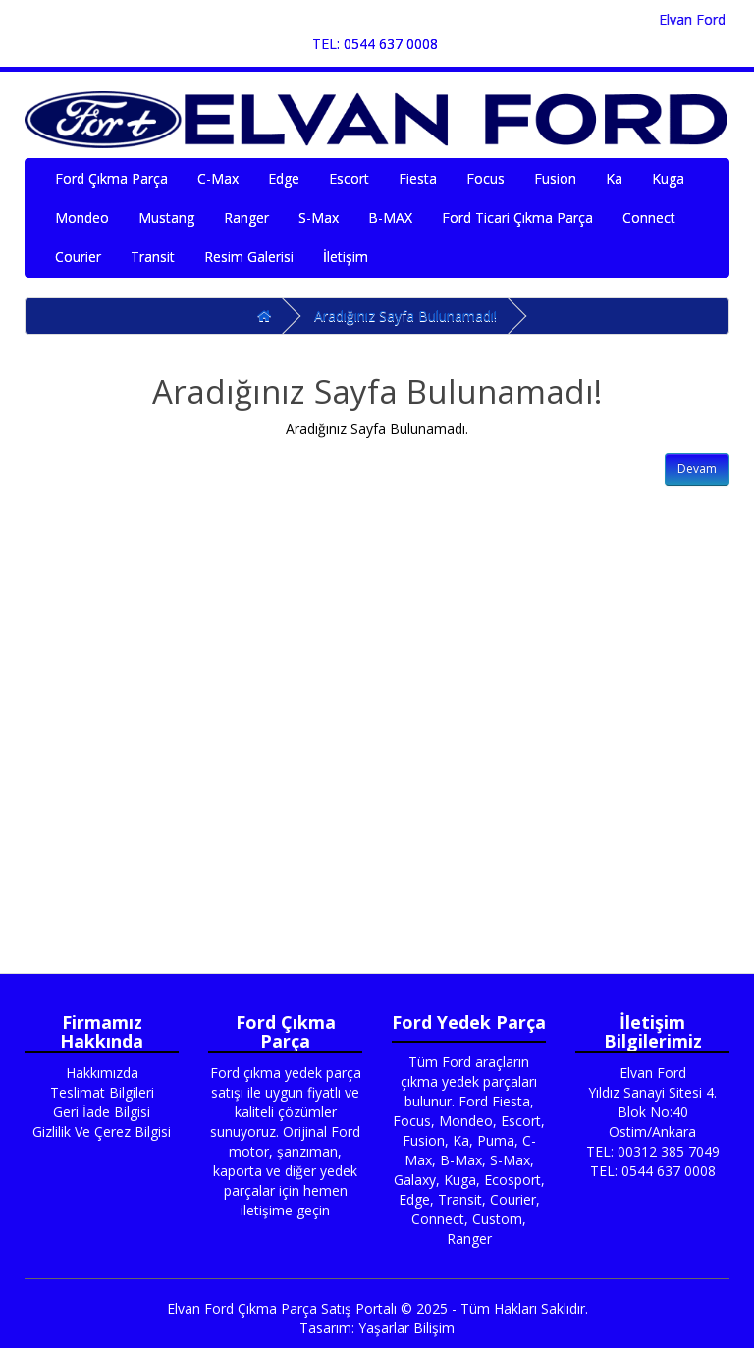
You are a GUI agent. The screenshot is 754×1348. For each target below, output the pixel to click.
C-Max (218, 178)
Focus (485, 178)
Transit (153, 256)
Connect (648, 217)
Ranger (246, 217)
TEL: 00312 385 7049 (653, 1151)
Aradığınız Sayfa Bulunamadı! (405, 315)
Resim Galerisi (249, 256)
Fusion (555, 178)
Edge (283, 178)
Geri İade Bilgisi (101, 1112)
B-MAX (390, 217)
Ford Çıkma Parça (111, 178)
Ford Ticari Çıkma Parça (517, 217)
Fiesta (418, 178)
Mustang (166, 217)
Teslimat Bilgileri (102, 1092)
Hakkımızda (102, 1072)
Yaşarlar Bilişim (406, 1328)
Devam (697, 468)
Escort (349, 178)
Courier (78, 256)
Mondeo (82, 217)
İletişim (345, 256)
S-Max (318, 217)
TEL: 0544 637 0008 (375, 43)
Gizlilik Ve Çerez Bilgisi (101, 1131)
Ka (614, 178)
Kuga (668, 178)
